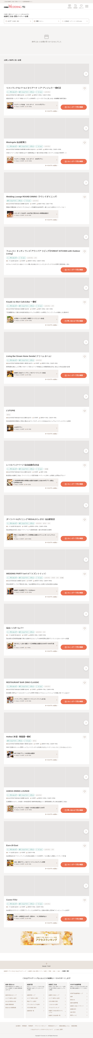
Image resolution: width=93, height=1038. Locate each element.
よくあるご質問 (58, 1029)
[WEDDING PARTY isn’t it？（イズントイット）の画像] (46, 559)
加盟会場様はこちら (64, 1026)
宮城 (50, 971)
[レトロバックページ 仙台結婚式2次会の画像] (46, 451)
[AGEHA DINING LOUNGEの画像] (46, 777)
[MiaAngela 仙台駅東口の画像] (46, 128)
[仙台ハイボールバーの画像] (46, 614)
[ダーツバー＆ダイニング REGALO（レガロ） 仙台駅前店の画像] (46, 505)
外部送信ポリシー (52, 1026)
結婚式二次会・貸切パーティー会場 (37, 971)
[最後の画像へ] (86, 74)
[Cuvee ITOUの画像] (46, 886)
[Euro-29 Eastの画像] (46, 831)
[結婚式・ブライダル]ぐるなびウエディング (15, 971)
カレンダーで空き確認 (74, 107)
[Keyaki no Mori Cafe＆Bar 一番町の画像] (46, 288)
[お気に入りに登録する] (84, 88)
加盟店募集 (74, 1026)
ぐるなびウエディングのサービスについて (41, 1029)
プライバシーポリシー (40, 1026)
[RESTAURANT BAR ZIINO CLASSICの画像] (46, 668)
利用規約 (24, 1026)
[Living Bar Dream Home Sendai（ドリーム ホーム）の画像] (46, 342)
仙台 (54, 971)
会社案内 (18, 1026)
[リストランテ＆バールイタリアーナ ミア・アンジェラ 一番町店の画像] (46, 74)
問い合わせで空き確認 (74, 321)
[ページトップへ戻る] (46, 965)
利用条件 (30, 1026)
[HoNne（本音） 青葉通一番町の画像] (46, 722)
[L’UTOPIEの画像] (46, 396)
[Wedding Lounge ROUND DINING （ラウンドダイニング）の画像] (46, 182)
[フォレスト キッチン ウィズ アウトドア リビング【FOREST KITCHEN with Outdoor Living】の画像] (46, 237)
